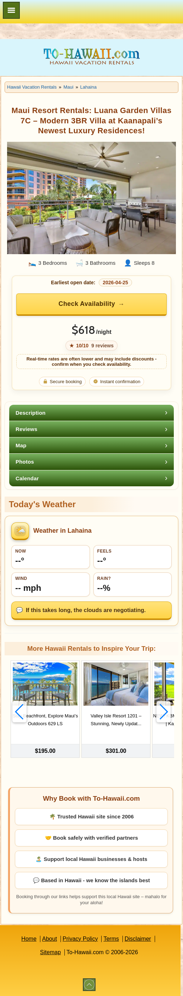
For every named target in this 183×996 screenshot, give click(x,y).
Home (28, 939)
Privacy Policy (80, 939)
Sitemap (50, 952)
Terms (111, 939)
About (49, 939)
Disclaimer (138, 939)
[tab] (91, 413)
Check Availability (86, 303)
